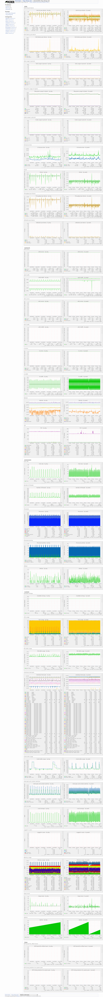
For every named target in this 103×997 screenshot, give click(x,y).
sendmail (8, 28)
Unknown (8, 9)
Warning (8, 7)
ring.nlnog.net (27, 0)
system (44, 2)
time (47, 2)
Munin (18, 996)
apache (7, 18)
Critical (7, 6)
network (34, 2)
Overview (18, 0)
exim (7, 21)
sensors (7, 30)
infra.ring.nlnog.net (10, 13)
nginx (7, 24)
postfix (7, 25)
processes (39, 2)
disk (31, 2)
